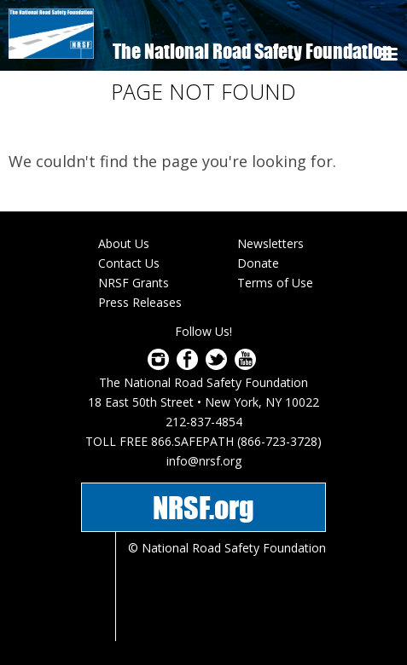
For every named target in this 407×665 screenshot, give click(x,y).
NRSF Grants (133, 283)
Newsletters (270, 243)
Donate (258, 263)
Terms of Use (275, 283)
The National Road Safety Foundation (252, 51)
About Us (123, 243)
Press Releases (140, 302)
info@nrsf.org (203, 461)
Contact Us (129, 263)
